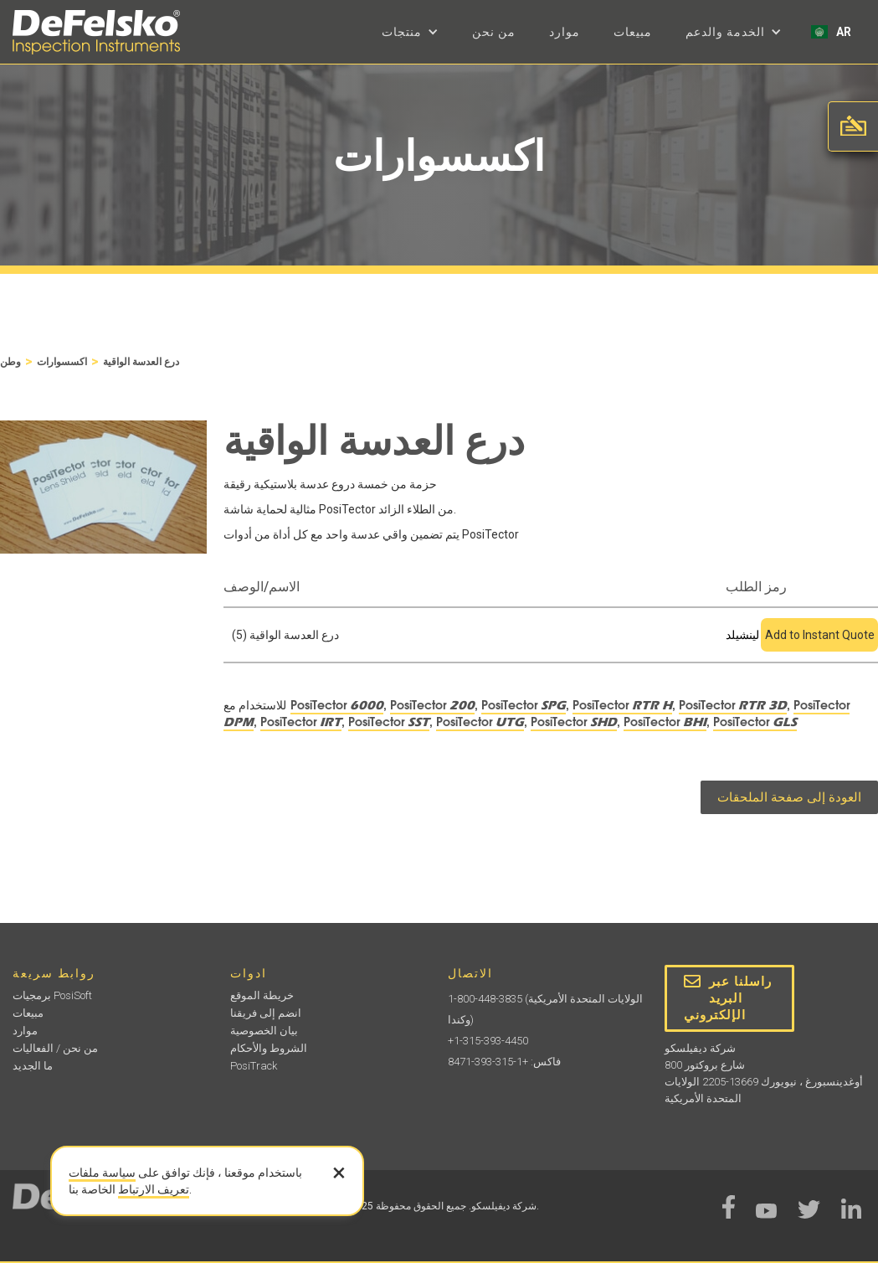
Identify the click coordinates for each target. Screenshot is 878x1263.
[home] (96, 32)
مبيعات (633, 32)
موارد (564, 32)
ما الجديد (33, 1065)
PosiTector (336, 705)
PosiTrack (253, 1065)
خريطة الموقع (262, 995)
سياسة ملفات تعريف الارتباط (129, 1181)
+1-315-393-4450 (488, 1040)
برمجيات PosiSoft (52, 995)
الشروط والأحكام (268, 1048)
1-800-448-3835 (485, 998)
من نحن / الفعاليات (55, 1048)
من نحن (494, 32)
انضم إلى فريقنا (265, 1013)
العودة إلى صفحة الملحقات (789, 797)
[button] (410, 32)
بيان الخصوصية (264, 1030)
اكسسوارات (62, 362)
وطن (10, 362)
